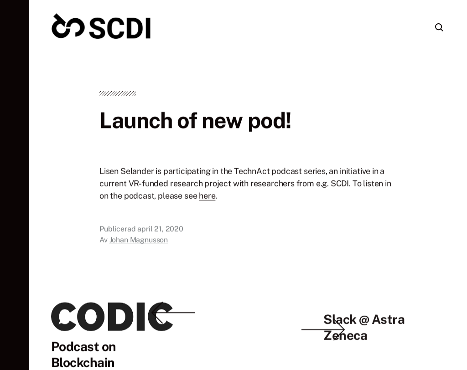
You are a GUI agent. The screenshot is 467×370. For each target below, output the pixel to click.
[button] (14, 185)
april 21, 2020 (160, 230)
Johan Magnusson (138, 241)
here (207, 197)
